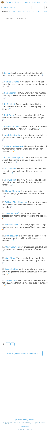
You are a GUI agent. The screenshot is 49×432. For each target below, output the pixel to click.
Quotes (18, 2)
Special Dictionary (2, 2)
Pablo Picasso (11, 224)
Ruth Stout (9, 115)
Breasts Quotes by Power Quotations (23, 353)
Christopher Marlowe (13, 146)
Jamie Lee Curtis (12, 135)
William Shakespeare (13, 157)
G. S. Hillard (9, 104)
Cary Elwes (10, 258)
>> (13, 344)
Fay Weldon (10, 169)
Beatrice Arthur (12, 236)
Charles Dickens (11, 82)
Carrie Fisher (10, 93)
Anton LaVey (11, 280)
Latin (45, 2)
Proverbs (9, 2)
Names (27, 2)
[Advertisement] (24, 45)
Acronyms (36, 2)
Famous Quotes (8, 7)
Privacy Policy (24, 426)
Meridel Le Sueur (12, 126)
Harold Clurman (12, 191)
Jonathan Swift (12, 213)
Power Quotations (28, 420)
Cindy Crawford (12, 247)
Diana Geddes (11, 269)
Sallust (7, 73)
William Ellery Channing (16, 202)
